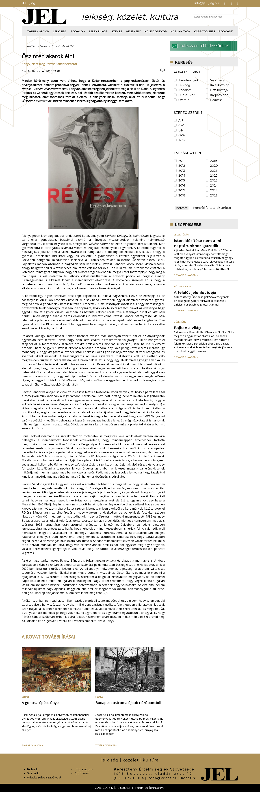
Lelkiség (59, 31)
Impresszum (84, 769)
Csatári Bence (31, 71)
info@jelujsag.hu (206, 3)
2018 (179, 195)
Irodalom (77, 31)
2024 (212, 185)
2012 (179, 165)
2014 (179, 175)
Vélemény (133, 31)
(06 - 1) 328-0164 (129, 778)
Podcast (225, 31)
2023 (212, 180)
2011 (179, 161)
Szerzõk (33, 773)
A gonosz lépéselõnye (40, 702)
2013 (179, 170)
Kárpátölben (204, 31)
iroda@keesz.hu (163, 778)
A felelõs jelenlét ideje (195, 292)
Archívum (82, 773)
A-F (178, 120)
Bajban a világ (187, 328)
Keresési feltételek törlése (212, 207)
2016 (179, 185)
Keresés (181, 208)
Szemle (116, 31)
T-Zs (179, 140)
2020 (212, 165)
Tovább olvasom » (32, 745)
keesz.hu (189, 778)
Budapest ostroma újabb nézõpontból (128, 702)
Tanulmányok (38, 31)
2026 (211, 195)
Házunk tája (180, 31)
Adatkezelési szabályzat (44, 777)
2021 (211, 170)
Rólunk (32, 769)
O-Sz (179, 135)
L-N (178, 130)
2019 (211, 161)
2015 (179, 180)
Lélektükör (98, 31)
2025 (211, 190)
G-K (179, 125)
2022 (212, 175)
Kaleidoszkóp (155, 31)
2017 (179, 190)
